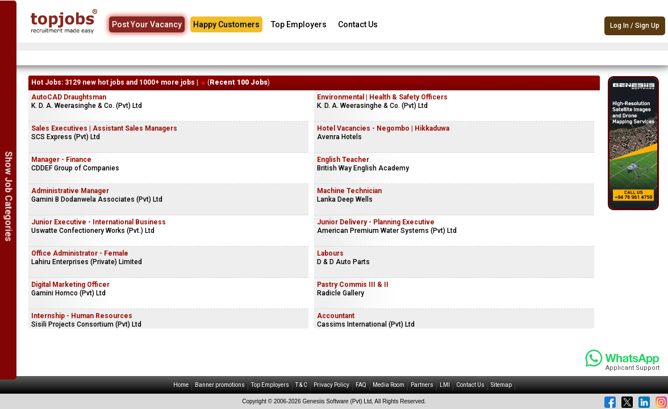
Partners (422, 385)
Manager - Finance (61, 160)
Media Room (388, 385)
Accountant (335, 316)
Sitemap (501, 385)
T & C (301, 385)
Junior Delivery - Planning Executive (376, 222)
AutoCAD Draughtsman (68, 97)
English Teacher (343, 160)
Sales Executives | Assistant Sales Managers (104, 128)
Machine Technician (349, 191)
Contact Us (358, 24)
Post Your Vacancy (147, 24)
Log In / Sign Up (634, 26)
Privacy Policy (331, 385)
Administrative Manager (70, 191)
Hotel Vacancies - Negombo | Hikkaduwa (383, 128)
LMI (445, 385)
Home (181, 385)
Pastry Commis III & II (353, 285)
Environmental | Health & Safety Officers (382, 97)
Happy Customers (226, 24)
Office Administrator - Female (79, 253)
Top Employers (299, 24)
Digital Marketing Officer (70, 285)
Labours (330, 253)
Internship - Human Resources (81, 316)
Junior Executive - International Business (98, 222)
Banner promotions (220, 385)
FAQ (361, 385)
